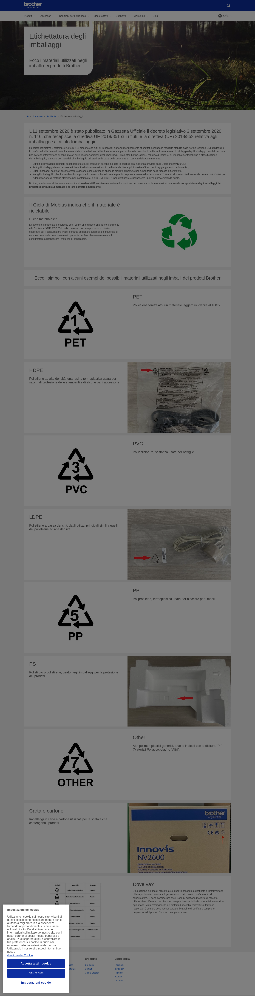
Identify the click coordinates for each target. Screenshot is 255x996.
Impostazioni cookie (36, 982)
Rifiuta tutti (36, 973)
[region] (36, 949)
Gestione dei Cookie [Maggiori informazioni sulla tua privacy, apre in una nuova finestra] (20, 955)
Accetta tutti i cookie (36, 963)
